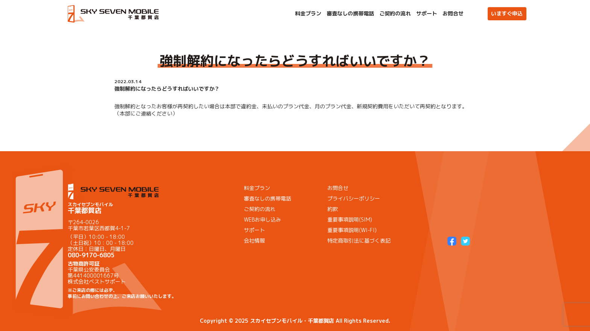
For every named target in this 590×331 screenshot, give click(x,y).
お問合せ (453, 13)
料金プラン (308, 13)
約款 (332, 209)
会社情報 (254, 240)
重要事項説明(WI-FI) (352, 230)
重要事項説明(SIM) (349, 219)
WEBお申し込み (262, 219)
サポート (426, 13)
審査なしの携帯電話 (350, 13)
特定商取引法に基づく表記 (359, 240)
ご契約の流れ (395, 13)
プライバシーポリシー (353, 198)
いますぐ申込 (507, 13)
